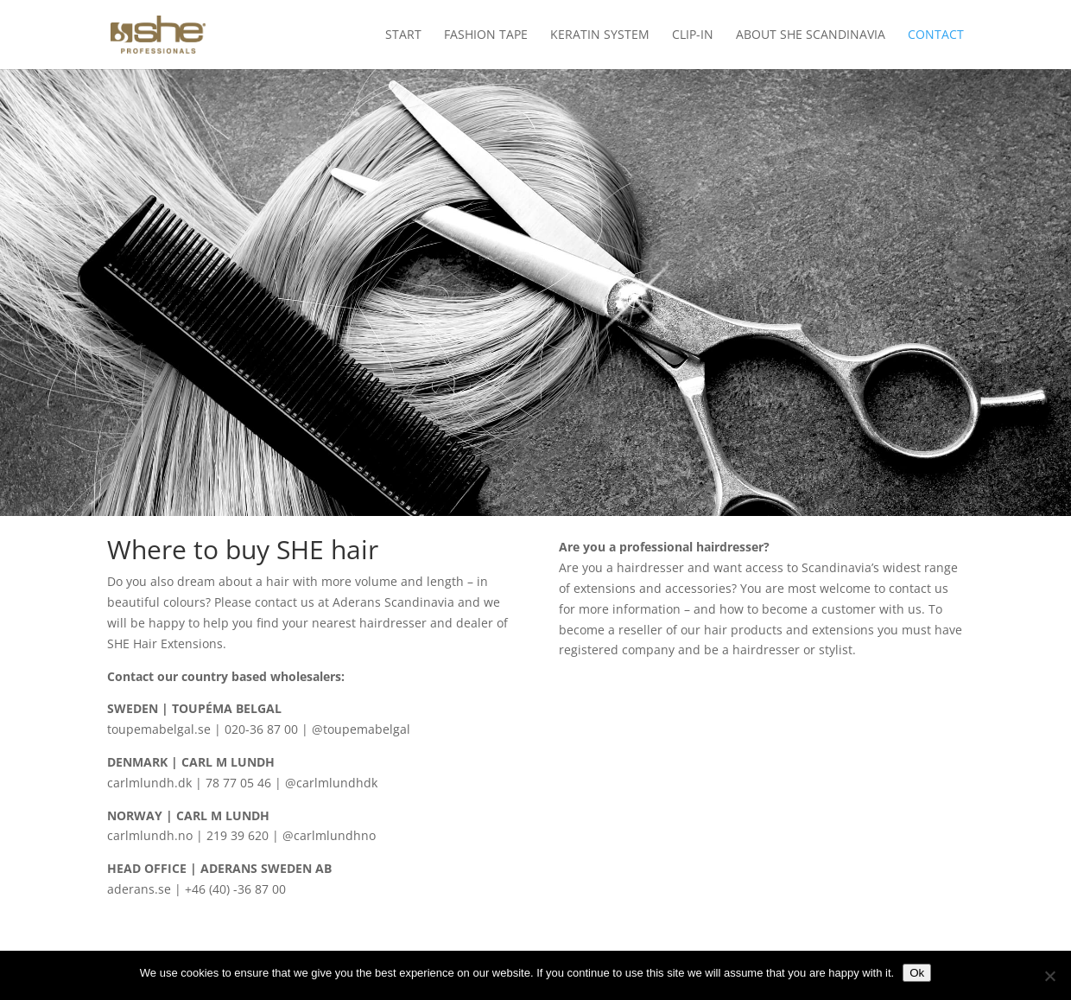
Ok (916, 972)
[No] (1049, 975)
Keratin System (600, 35)
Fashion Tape (486, 35)
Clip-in (692, 35)
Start (403, 35)
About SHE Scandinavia (810, 35)
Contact (936, 35)
